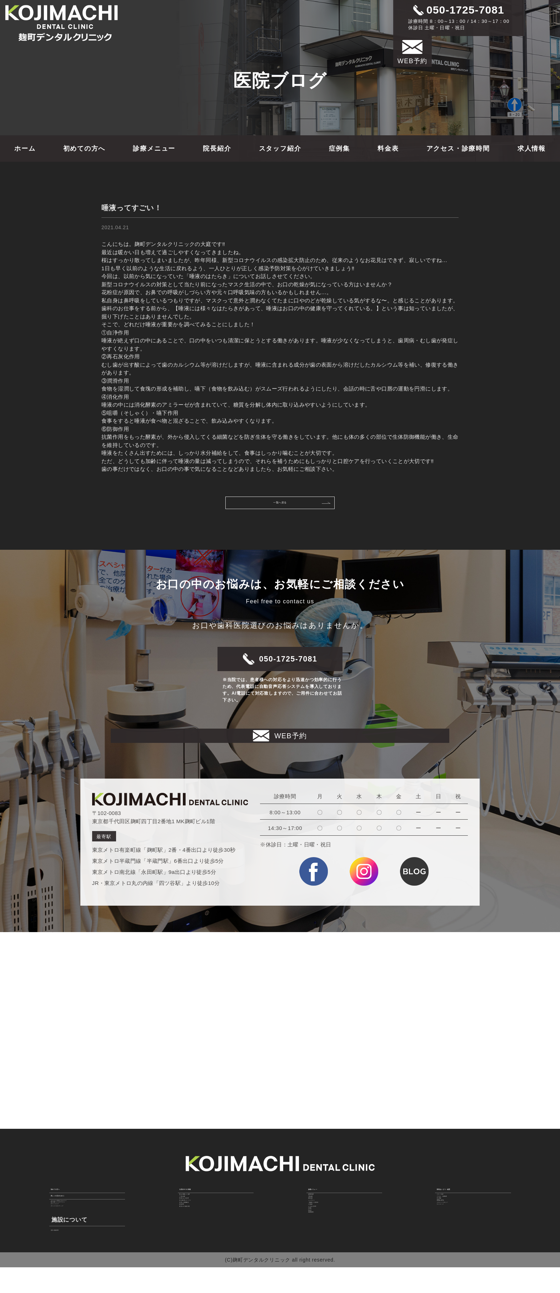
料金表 (388, 148)
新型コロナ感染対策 (203, 1227)
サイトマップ (453, 1218)
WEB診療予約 (454, 1200)
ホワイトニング (69, 1214)
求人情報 (532, 148)
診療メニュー (154, 148)
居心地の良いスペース (206, 1200)
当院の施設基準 (69, 1252)
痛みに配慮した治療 (203, 1174)
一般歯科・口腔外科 (332, 1209)
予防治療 (319, 1183)
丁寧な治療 (193, 1183)
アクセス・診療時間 (458, 148)
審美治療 (319, 1191)
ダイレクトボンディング (80, 1223)
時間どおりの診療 (201, 1191)
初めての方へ (84, 148)
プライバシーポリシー (464, 1209)
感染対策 (190, 1218)
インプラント (324, 1200)
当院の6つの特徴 (203, 1161)
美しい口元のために (78, 1180)
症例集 (339, 148)
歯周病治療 (322, 1174)
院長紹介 (217, 148)
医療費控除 (322, 1254)
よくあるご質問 (327, 1227)
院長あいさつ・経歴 (464, 1161)
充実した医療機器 (201, 1209)
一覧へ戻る (296, 506)
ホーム (24, 148)
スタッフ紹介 (280, 148)
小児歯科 (319, 1218)
